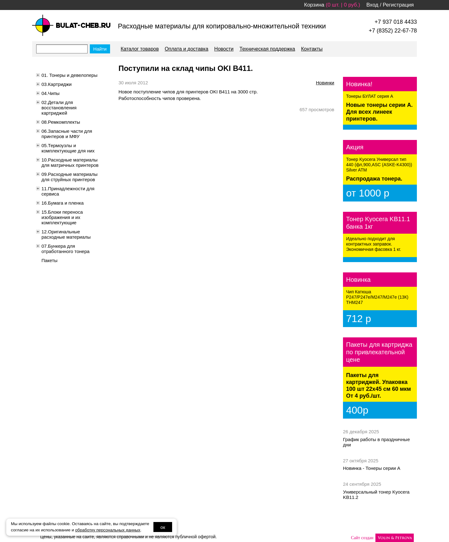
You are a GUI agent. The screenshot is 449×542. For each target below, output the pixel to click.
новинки (325, 82)
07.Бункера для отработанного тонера (65, 248)
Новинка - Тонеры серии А (371, 468)
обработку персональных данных (107, 530)
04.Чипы (50, 93)
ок (163, 527)
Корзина (314, 5)
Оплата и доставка (186, 49)
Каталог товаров (140, 49)
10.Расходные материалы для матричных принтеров (70, 162)
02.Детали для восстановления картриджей (58, 108)
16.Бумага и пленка (62, 203)
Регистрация (398, 5)
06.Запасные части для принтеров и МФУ (66, 133)
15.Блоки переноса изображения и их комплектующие (62, 217)
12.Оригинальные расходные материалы (66, 234)
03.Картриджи (56, 84)
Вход (372, 5)
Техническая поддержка (267, 49)
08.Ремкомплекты (60, 122)
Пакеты (49, 260)
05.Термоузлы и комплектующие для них (67, 148)
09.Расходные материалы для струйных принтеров (69, 177)
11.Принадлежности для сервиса (67, 191)
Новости (224, 49)
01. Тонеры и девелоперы (69, 75)
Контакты (311, 49)
